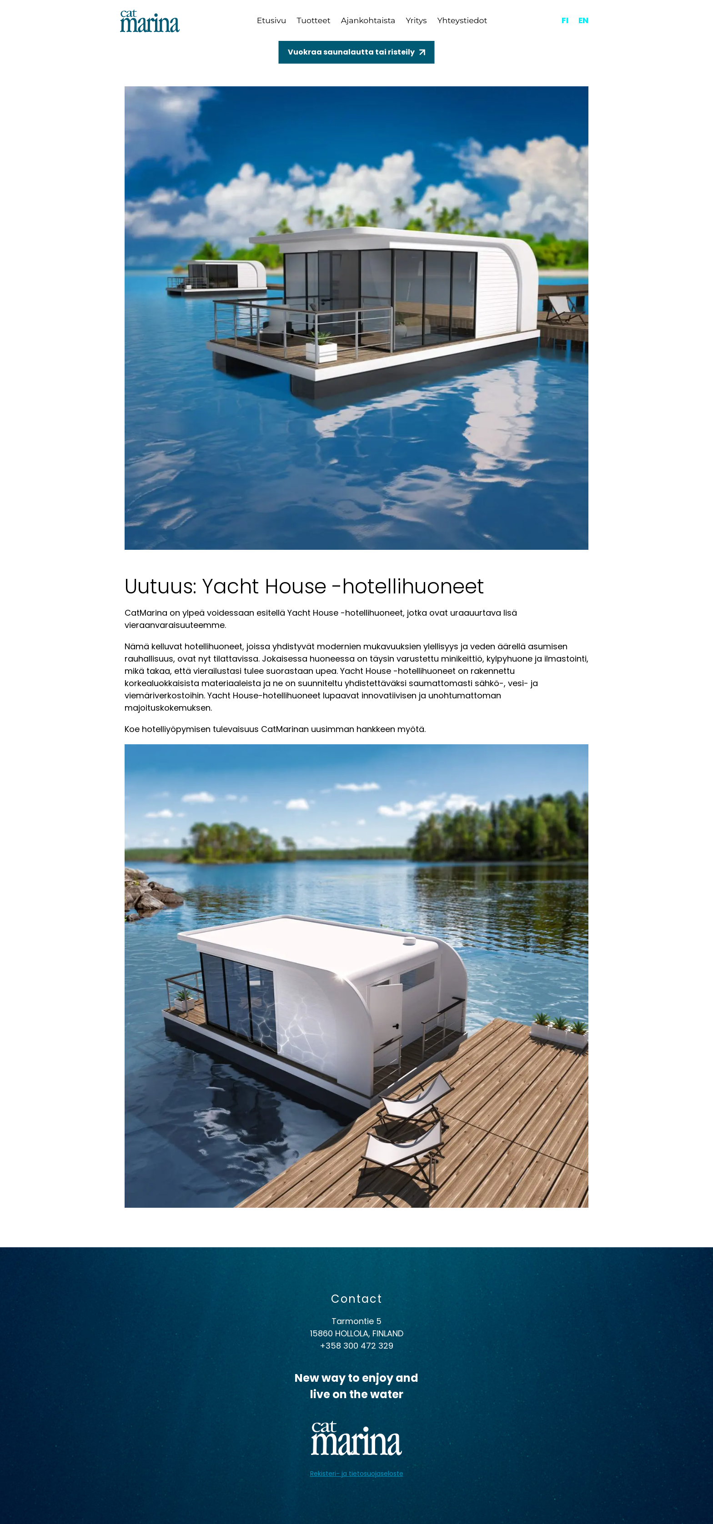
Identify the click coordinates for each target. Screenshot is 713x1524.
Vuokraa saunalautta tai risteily (351, 52)
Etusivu (270, 20)
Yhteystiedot (465, 20)
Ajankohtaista (369, 20)
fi (564, 20)
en (583, 20)
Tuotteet (313, 20)
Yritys (418, 20)
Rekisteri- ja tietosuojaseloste (356, 1473)
